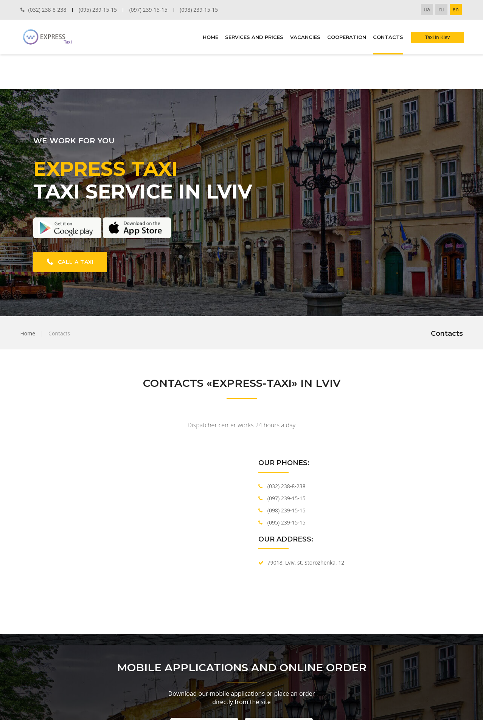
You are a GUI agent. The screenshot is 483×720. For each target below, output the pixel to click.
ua (427, 9)
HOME (210, 37)
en (455, 9)
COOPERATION (346, 37)
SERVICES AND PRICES (254, 37)
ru (441, 9)
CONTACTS (388, 37)
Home (28, 333)
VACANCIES (305, 37)
